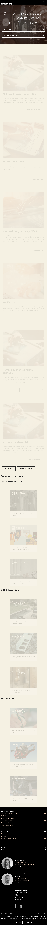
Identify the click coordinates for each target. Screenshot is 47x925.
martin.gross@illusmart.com (24, 880)
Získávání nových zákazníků (34, 109)
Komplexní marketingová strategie (32, 390)
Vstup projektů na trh (35, 459)
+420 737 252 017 (21, 862)
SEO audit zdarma (37, 174)
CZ (45, 1)
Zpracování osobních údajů (8, 913)
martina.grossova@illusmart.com (25, 864)
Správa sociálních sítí (35, 318)
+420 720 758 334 (21, 878)
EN (43, 1)
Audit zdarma (23, 29)
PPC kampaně (38, 250)
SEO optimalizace (37, 179)
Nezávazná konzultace (23, 35)
